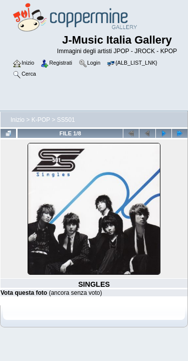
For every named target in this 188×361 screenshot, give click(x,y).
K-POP (41, 119)
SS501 (66, 119)
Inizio (18, 119)
